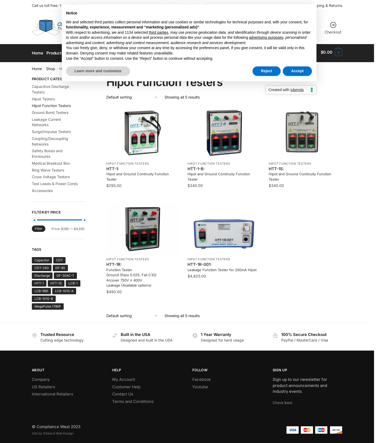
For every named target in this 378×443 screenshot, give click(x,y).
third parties (158, 32)
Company (41, 377)
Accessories (42, 188)
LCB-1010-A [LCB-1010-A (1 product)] (64, 289)
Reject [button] (266, 71)
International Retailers (52, 392)
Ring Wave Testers (48, 168)
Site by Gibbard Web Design (52, 431)
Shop (50, 67)
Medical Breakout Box (51, 161)
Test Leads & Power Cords (55, 182)
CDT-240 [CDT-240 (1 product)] (41, 266)
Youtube (200, 384)
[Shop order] (132, 95)
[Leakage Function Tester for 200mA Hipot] (224, 226)
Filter (38, 227)
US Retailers (43, 384)
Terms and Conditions (133, 399)
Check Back (282, 401)
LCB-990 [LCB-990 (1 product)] (41, 289)
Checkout (333, 27)
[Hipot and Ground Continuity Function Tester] (143, 130)
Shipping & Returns (325, 5)
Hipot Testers (43, 97)
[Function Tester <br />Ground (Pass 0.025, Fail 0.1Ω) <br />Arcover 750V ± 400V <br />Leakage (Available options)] (143, 226)
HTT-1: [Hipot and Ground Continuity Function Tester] (137, 172)
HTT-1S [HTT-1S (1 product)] (56, 281)
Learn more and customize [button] (98, 71)
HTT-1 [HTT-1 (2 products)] (39, 281)
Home (37, 67)
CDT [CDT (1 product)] (59, 258)
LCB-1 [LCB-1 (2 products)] (73, 281)
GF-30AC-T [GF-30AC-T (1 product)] (65, 274)
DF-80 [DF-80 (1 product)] (60, 266)
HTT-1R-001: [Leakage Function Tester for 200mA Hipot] (222, 265)
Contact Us (122, 392)
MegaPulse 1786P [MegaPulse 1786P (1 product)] (47, 304)
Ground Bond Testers (50, 110)
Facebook (201, 377)
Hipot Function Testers (127, 162)
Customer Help (126, 384)
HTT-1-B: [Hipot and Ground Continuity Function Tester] (219, 172)
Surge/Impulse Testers (51, 129)
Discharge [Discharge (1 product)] (42, 274)
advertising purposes (266, 37)
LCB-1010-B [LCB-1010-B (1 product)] (43, 297)
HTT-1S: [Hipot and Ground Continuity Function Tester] (300, 172)
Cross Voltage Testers (51, 175)
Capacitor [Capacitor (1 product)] (41, 258)
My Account (123, 377)
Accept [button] (297, 71)
